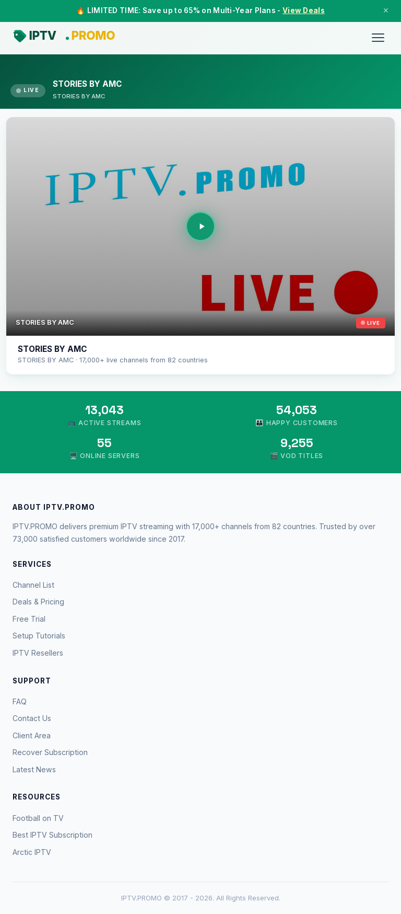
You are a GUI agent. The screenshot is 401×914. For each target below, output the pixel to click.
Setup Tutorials (39, 635)
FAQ (20, 701)
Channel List (33, 584)
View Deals (303, 10)
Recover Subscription (50, 752)
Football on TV (38, 818)
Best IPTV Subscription (52, 834)
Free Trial (29, 618)
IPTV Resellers (38, 652)
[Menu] (378, 37)
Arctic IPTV (32, 852)
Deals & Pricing (38, 601)
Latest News (34, 769)
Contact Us (32, 718)
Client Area (32, 735)
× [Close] (385, 10)
